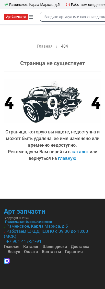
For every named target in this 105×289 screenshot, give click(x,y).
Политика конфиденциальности (28, 222)
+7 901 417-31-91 (24, 241)
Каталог (31, 246)
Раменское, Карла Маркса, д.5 (37, 226)
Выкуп (14, 251)
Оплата (31, 251)
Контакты (51, 251)
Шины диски (55, 246)
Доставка (80, 246)
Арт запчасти (24, 211)
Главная (11, 246)
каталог (80, 151)
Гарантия (74, 251)
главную (67, 158)
